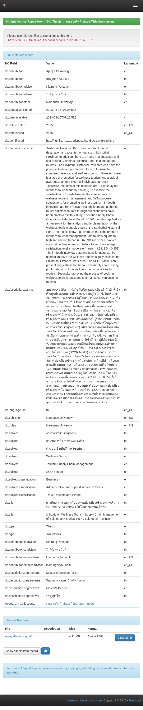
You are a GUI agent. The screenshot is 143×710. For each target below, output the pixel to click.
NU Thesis (54, 21)
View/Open (124, 637)
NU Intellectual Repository (24, 21)
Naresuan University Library (84, 700)
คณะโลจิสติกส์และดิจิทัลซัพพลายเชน (90, 21)
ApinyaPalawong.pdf (18, 636)
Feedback (135, 700)
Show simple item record (22, 651)
